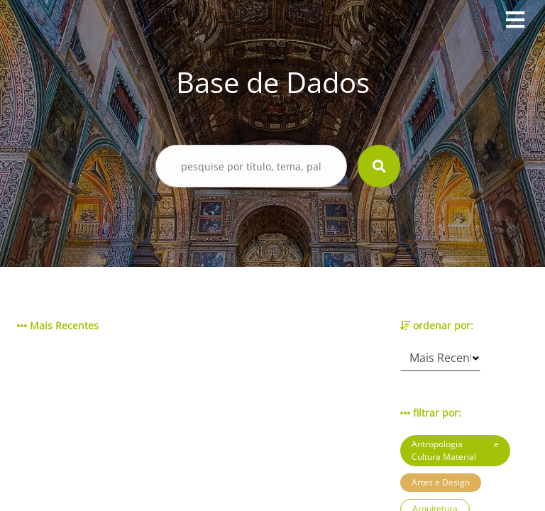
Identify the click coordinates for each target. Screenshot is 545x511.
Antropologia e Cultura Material (455, 450)
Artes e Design (441, 482)
